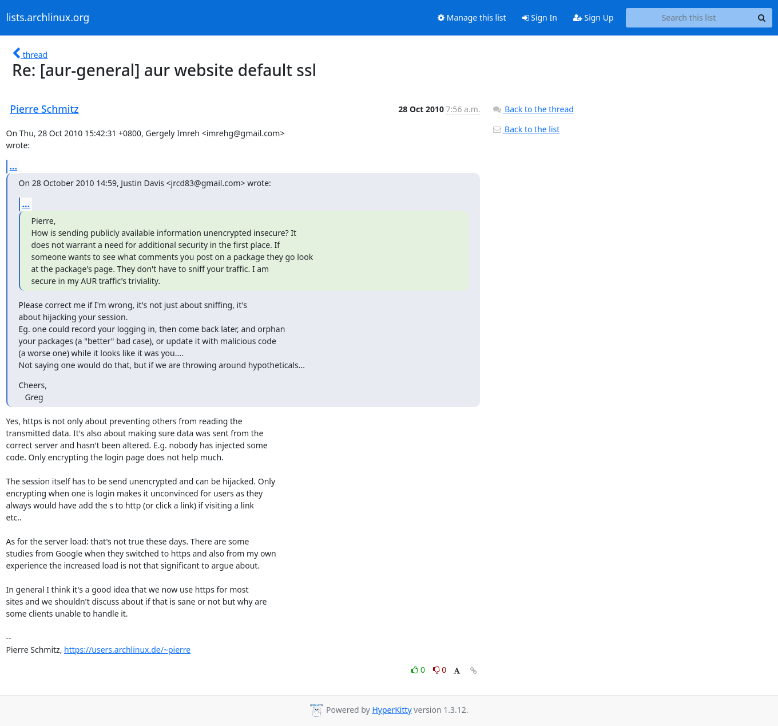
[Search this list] (689, 17)
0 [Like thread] (419, 669)
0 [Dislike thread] (440, 669)
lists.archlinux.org (48, 18)
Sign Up (593, 17)
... (14, 166)
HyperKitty (391, 709)
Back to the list (525, 129)
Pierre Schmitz (44, 109)
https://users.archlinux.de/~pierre (127, 649)
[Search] (762, 17)
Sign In (539, 17)
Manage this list (472, 17)
